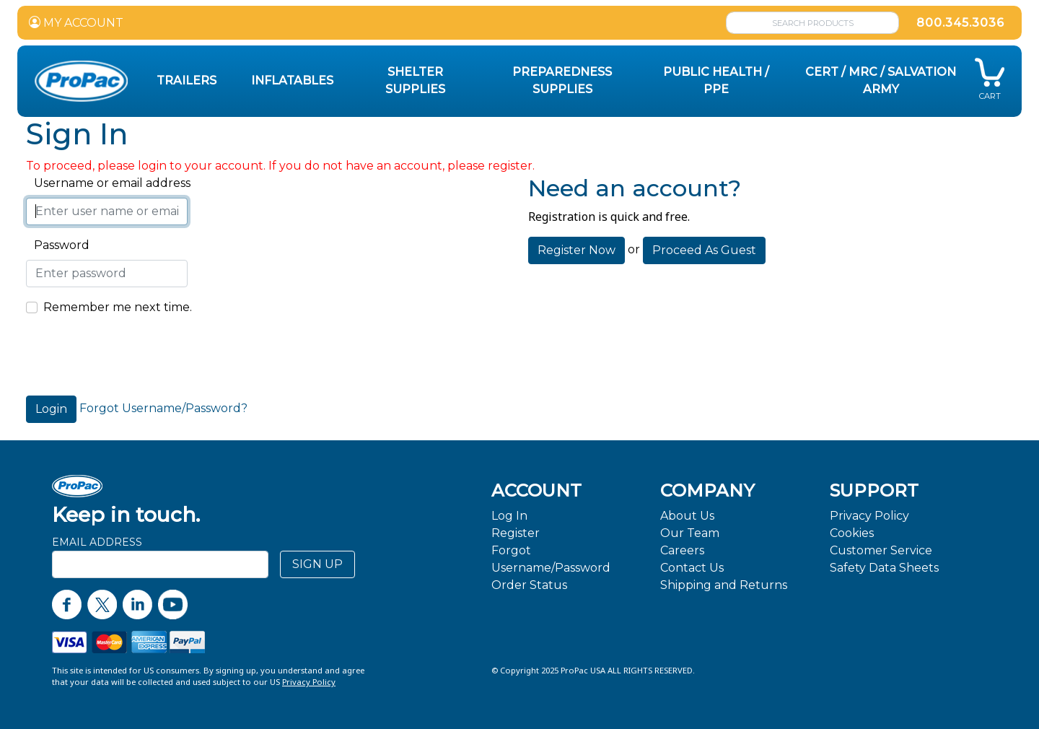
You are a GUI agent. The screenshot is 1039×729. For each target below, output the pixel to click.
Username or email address (108, 183)
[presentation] (135, 356)
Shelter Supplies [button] (415, 80)
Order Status (529, 585)
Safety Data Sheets (884, 568)
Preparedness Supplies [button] (562, 80)
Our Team (689, 533)
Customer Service (881, 550)
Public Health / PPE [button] (716, 80)
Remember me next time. (117, 307)
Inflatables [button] (292, 80)
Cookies (852, 533)
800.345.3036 (960, 23)
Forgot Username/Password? (163, 408)
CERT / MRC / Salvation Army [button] (880, 80)
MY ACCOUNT (76, 23)
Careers (682, 550)
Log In (509, 516)
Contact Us (692, 568)
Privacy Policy (869, 516)
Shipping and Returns (723, 585)
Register (515, 533)
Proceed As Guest (704, 250)
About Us (687, 516)
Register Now (576, 250)
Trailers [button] (186, 80)
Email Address (97, 542)
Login (51, 409)
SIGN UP (317, 564)
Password (57, 245)
